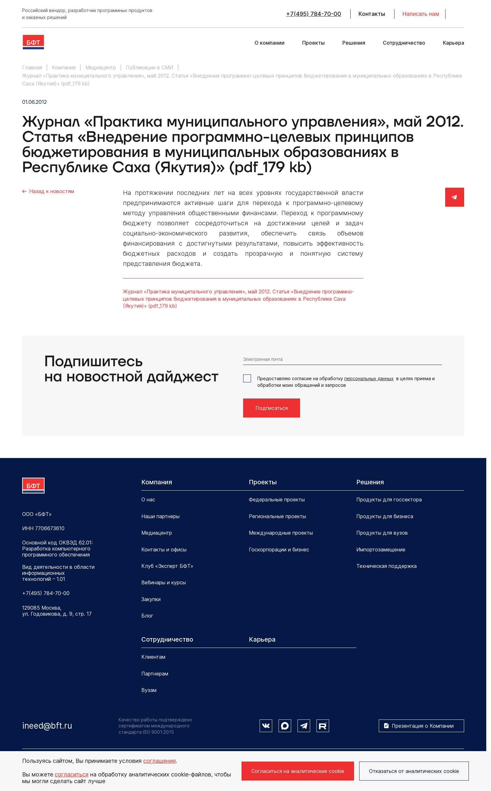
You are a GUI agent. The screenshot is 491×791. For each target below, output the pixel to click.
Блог (147, 615)
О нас (148, 499)
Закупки (151, 599)
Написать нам (420, 14)
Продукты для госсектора (389, 499)
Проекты (313, 43)
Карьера (453, 43)
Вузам (149, 690)
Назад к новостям (51, 191)
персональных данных (369, 378)
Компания (156, 482)
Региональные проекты (277, 516)
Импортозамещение (380, 549)
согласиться (72, 774)
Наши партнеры (160, 516)
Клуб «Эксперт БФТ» (167, 566)
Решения (353, 43)
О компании (270, 43)
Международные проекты (281, 533)
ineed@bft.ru (47, 726)
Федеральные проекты (277, 499)
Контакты (372, 14)
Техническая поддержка (386, 566)
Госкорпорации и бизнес (279, 549)
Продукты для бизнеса (384, 516)
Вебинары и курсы (163, 582)
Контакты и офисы (164, 549)
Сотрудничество (404, 43)
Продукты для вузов (382, 533)
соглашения (159, 760)
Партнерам (154, 673)
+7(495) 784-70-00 (313, 14)
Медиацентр (156, 533)
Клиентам (153, 657)
